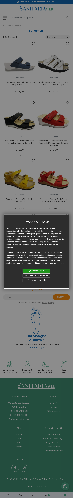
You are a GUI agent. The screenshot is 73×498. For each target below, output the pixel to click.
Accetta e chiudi (36, 271)
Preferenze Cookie (36, 280)
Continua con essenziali (36, 275)
